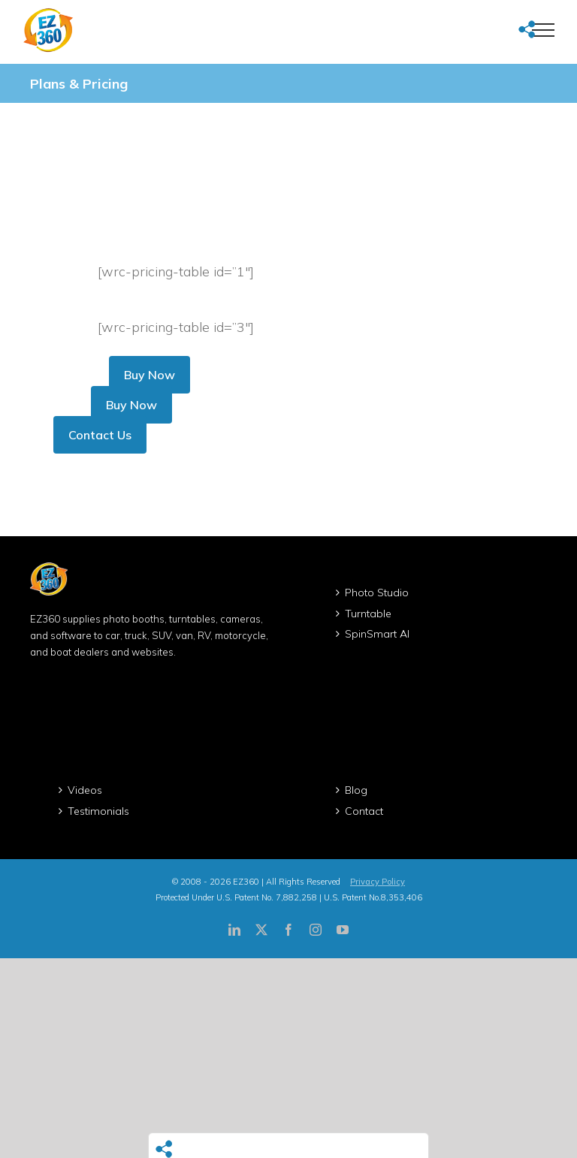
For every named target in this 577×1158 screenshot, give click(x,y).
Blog (356, 790)
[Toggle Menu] (543, 30)
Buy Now (149, 374)
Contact (364, 811)
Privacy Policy (377, 881)
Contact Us (99, 434)
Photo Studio (377, 592)
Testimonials (98, 811)
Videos (85, 790)
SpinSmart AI (377, 634)
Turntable (368, 613)
